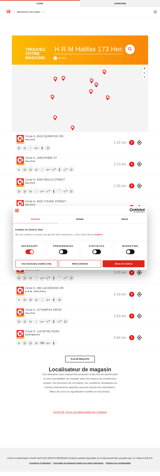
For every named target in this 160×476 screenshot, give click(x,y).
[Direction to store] (139, 147)
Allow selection (80, 263)
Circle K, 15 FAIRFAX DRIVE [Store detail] (43, 314)
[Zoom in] (144, 72)
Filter (59, 62)
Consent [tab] (35, 219)
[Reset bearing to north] (144, 81)
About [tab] (124, 219)
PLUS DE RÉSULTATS (80, 363)
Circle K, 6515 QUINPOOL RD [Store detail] (44, 140)
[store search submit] (130, 53)
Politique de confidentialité (120, 467)
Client (39, 3)
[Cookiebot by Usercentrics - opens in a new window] (132, 210)
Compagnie (120, 3)
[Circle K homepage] (9, 12)
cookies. (98, 234)
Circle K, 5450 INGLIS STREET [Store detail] (45, 183)
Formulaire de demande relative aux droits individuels (78, 467)
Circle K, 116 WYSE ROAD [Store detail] (42, 335)
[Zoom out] (144, 77)
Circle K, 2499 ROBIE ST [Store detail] (41, 162)
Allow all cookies (124, 263)
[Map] (80, 102)
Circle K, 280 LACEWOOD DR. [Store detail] (44, 292)
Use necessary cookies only (36, 263)
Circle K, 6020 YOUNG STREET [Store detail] (45, 205)
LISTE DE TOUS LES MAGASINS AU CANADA (80, 416)
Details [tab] (80, 219)
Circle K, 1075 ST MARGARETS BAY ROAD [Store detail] (53, 270)
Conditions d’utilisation (37, 467)
